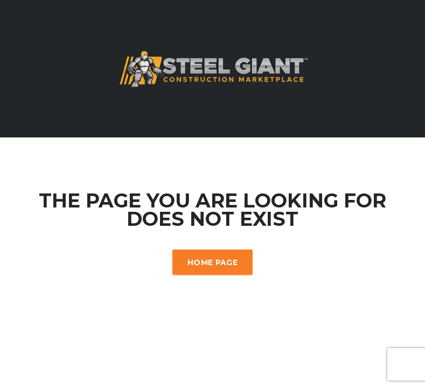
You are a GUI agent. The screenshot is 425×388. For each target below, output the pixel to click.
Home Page (212, 262)
